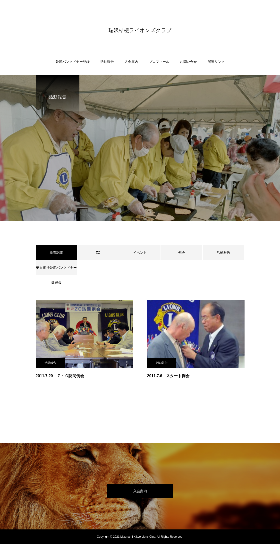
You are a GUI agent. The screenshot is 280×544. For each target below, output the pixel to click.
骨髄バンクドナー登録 (73, 62)
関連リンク (216, 62)
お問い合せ (188, 62)
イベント (140, 253)
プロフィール (159, 62)
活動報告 (107, 62)
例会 (181, 253)
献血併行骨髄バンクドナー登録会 (56, 270)
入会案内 (131, 62)
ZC (98, 253)
